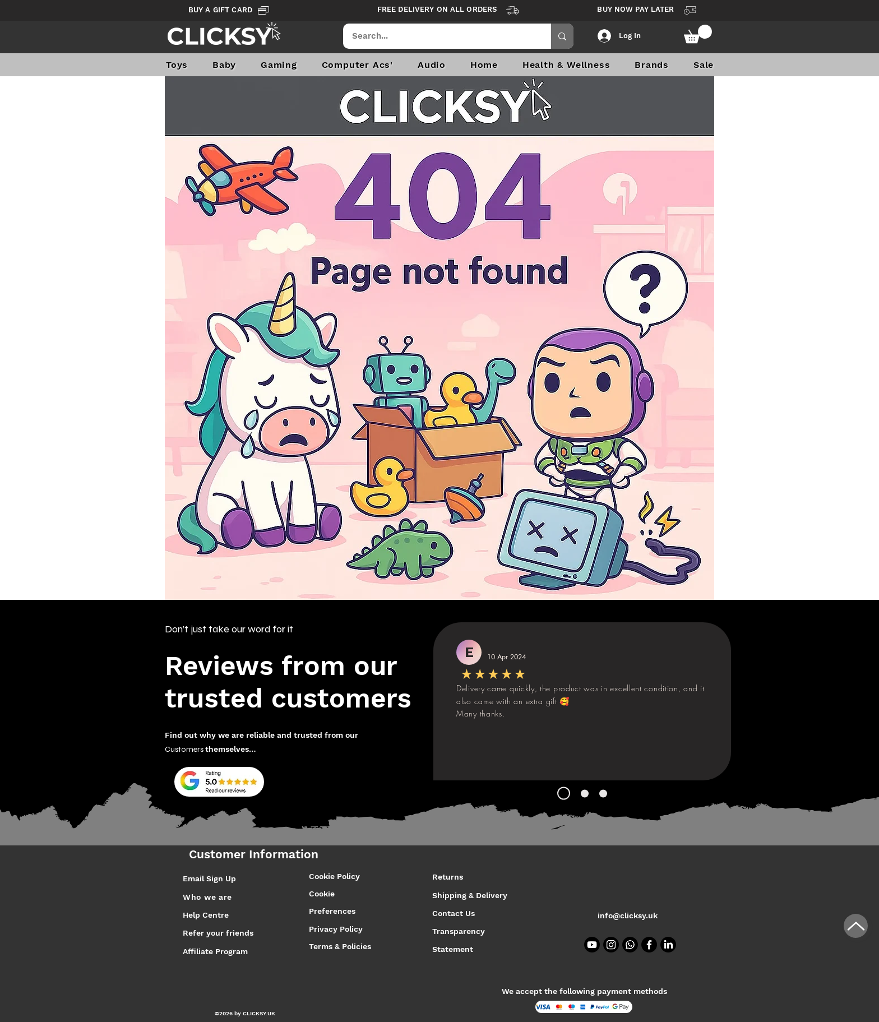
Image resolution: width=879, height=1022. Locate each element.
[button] (698, 34)
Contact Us (453, 913)
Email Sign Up (209, 878)
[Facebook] (649, 944)
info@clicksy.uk (628, 915)
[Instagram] (611, 944)
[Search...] (440, 36)
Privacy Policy (336, 928)
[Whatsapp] (630, 944)
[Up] (856, 926)
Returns (447, 876)
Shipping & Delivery (471, 895)
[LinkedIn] (668, 944)
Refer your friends (218, 932)
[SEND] (442, 716)
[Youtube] (592, 944)
